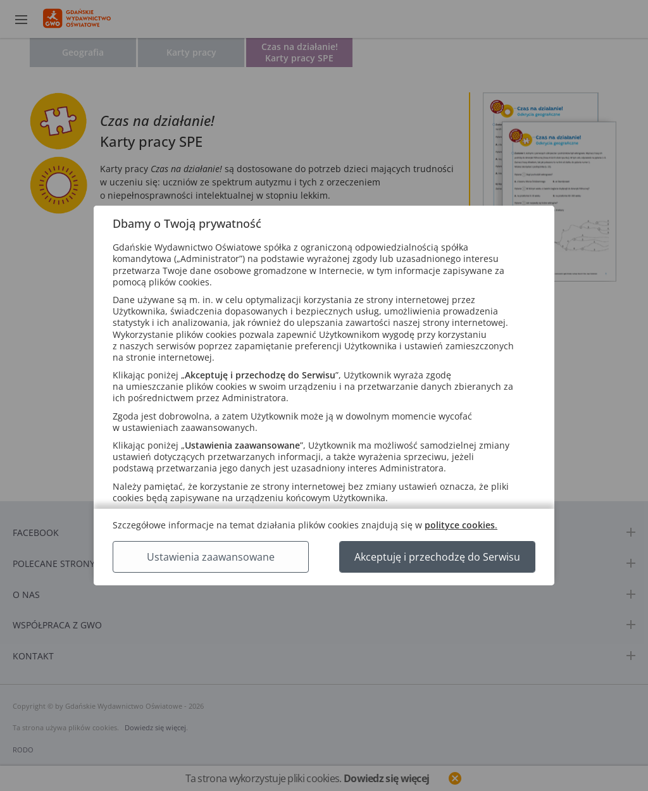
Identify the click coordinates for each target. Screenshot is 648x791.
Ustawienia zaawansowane (211, 557)
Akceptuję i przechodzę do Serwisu (437, 557)
